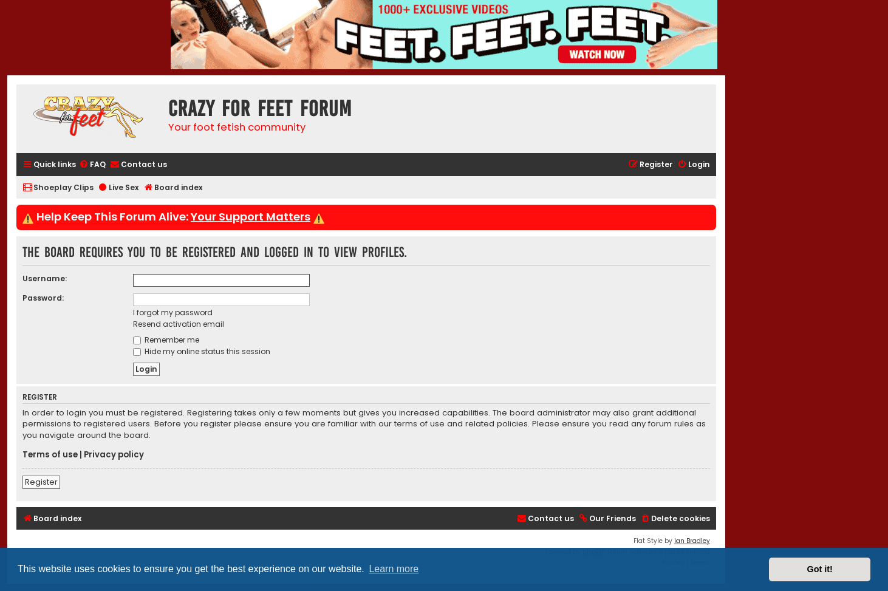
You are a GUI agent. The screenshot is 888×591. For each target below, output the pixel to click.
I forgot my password (173, 312)
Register (41, 482)
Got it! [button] (820, 569)
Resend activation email (178, 324)
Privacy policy (114, 454)
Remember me (166, 340)
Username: (44, 278)
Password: (43, 298)
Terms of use (50, 454)
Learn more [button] (393, 569)
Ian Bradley (692, 540)
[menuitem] (92, 165)
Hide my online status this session (201, 351)
